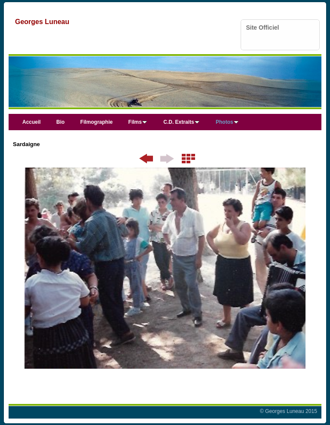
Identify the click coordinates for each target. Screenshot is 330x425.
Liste (188, 158)
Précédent (146, 158)
